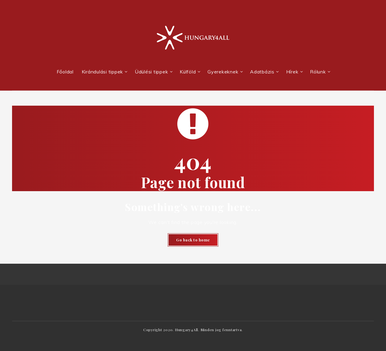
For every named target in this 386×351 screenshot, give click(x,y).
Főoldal (65, 72)
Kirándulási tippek (102, 72)
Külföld (188, 72)
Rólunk (318, 72)
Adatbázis (262, 72)
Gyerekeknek (222, 72)
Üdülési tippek (151, 72)
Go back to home (193, 239)
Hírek (292, 72)
